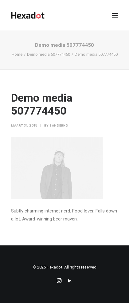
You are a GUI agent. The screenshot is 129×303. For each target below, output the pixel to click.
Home (17, 54)
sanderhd (58, 125)
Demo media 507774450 (48, 54)
